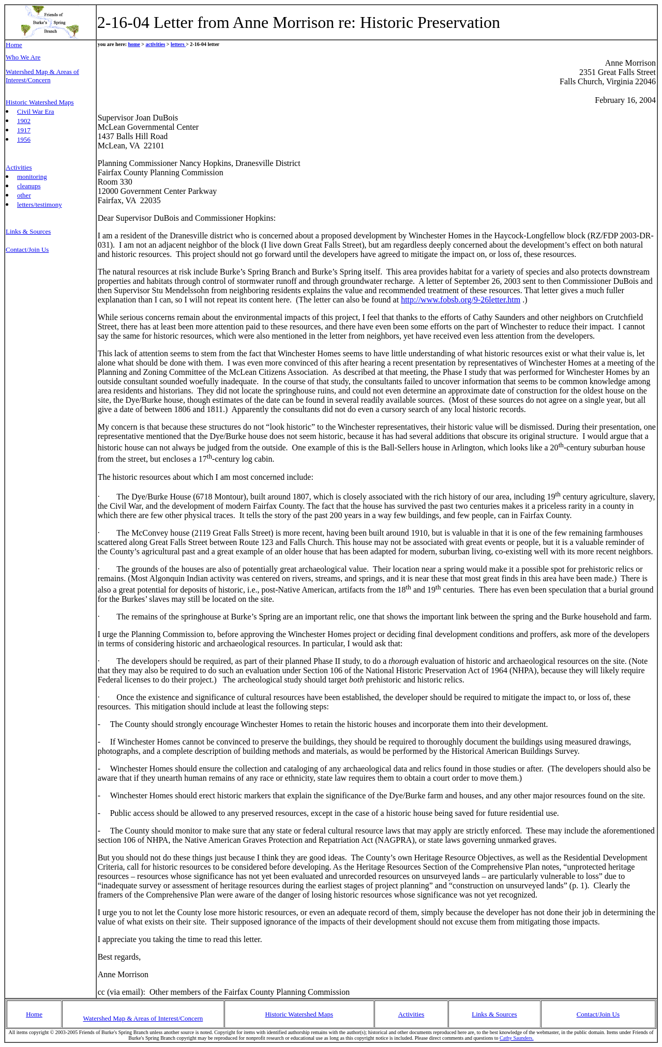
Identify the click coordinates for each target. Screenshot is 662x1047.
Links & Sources (28, 231)
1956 (24, 139)
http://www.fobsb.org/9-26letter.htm (460, 299)
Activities (411, 1014)
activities (156, 44)
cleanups (28, 186)
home (134, 44)
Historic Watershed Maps (299, 1014)
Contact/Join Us (598, 1014)
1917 (24, 130)
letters (178, 44)
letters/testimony (39, 204)
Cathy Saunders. (517, 1038)
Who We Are (23, 57)
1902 (24, 121)
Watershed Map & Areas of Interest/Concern (143, 1018)
